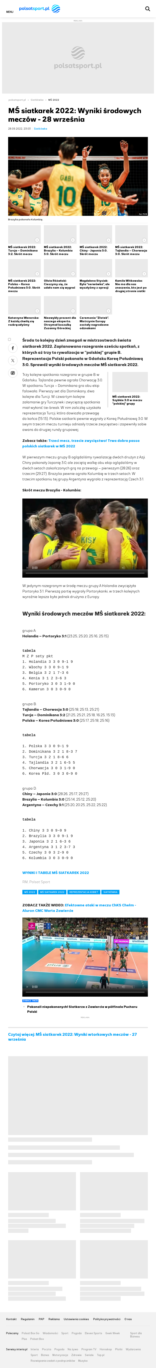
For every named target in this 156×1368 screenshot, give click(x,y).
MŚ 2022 (53, 100)
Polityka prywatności (106, 1319)
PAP (41, 1319)
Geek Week (112, 1333)
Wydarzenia (133, 1349)
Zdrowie (76, 1355)
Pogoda (77, 1333)
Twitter (12, 360)
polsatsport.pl (17, 100)
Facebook (12, 348)
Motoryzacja (60, 1355)
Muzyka (83, 1360)
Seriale (89, 1355)
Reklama (54, 1319)
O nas (128, 1319)
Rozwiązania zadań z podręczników (53, 1360)
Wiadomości (50, 1333)
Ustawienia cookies (76, 1319)
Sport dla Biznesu (136, 1335)
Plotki (118, 1349)
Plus (24, 1339)
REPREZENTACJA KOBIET (83, 892)
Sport (64, 1333)
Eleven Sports (93, 1333)
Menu (9, 11)
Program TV (88, 1349)
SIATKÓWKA (110, 892)
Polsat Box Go (30, 1333)
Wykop (12, 372)
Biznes (45, 1355)
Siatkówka (37, 100)
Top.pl (100, 1355)
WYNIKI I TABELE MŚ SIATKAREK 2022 (55, 872)
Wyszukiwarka (147, 8)
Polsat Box (37, 1339)
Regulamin (28, 1319)
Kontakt (11, 1319)
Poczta (46, 1349)
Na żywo (73, 1349)
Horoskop (106, 1349)
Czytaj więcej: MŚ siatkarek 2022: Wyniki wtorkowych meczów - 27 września (72, 1037)
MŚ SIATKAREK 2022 (52, 892)
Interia (35, 1349)
